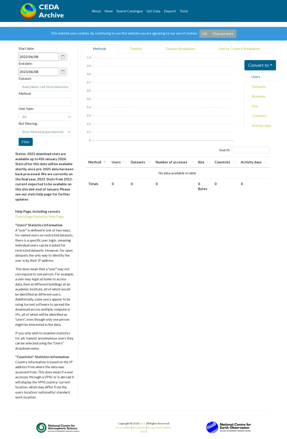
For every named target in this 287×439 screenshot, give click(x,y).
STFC (142, 423)
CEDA (143, 431)
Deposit (170, 11)
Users (256, 77)
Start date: (27, 48)
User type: (26, 108)
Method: (25, 93)
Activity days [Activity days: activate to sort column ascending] (251, 162)
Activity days (261, 125)
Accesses (258, 96)
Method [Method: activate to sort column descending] (94, 162)
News (108, 11)
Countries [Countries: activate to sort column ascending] (222, 162)
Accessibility (123, 427)
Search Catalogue (129, 11)
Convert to (258, 65)
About (96, 11)
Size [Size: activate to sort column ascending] (201, 162)
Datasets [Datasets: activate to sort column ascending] (138, 162)
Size (255, 106)
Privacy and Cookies (159, 427)
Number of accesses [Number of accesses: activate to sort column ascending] (171, 162)
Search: (244, 150)
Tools (184, 11)
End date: (26, 63)
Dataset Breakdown (180, 49)
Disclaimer (139, 427)
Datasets (259, 86)
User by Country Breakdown (239, 49)
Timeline (136, 49)
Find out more (223, 34)
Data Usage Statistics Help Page (39, 216)
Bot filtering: (28, 123)
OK (204, 34)
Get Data (153, 11)
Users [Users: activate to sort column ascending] (116, 162)
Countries (259, 116)
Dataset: (25, 78)
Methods (99, 49)
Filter (26, 142)
